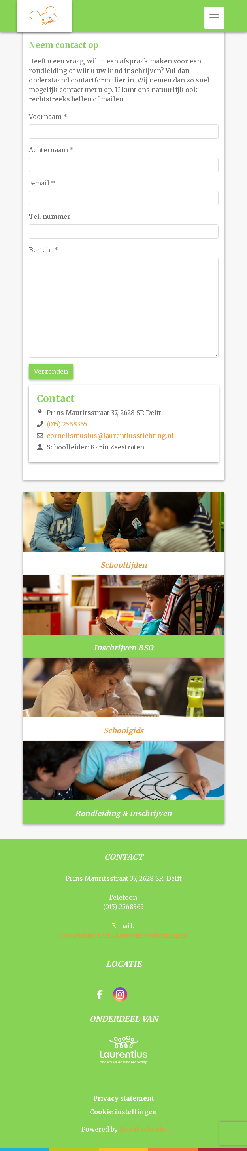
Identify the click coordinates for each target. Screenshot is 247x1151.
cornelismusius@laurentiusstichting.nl (110, 436)
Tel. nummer (49, 216)
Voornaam (48, 116)
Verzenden (51, 371)
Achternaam (51, 150)
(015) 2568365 (67, 424)
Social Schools (142, 1129)
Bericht (43, 250)
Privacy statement (123, 1098)
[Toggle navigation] (214, 18)
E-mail (42, 183)
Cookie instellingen (123, 1112)
